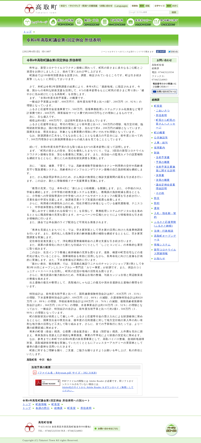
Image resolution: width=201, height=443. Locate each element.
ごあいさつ (163, 110)
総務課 (58, 408)
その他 (160, 193)
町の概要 (159, 132)
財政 (157, 152)
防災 (157, 198)
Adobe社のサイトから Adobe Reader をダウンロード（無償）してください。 (97, 389)
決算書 (160, 175)
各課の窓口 (42, 408)
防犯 (157, 203)
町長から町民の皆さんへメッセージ (165, 124)
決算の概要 (163, 180)
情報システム (162, 244)
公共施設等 (161, 137)
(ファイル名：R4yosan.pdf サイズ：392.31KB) (65, 372)
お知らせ (159, 258)
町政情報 (41, 404)
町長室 (158, 106)
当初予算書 (163, 157)
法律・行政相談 (163, 231)
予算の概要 (163, 162)
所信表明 (161, 115)
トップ (27, 31)
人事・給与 (161, 142)
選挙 (157, 208)
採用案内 (159, 147)
